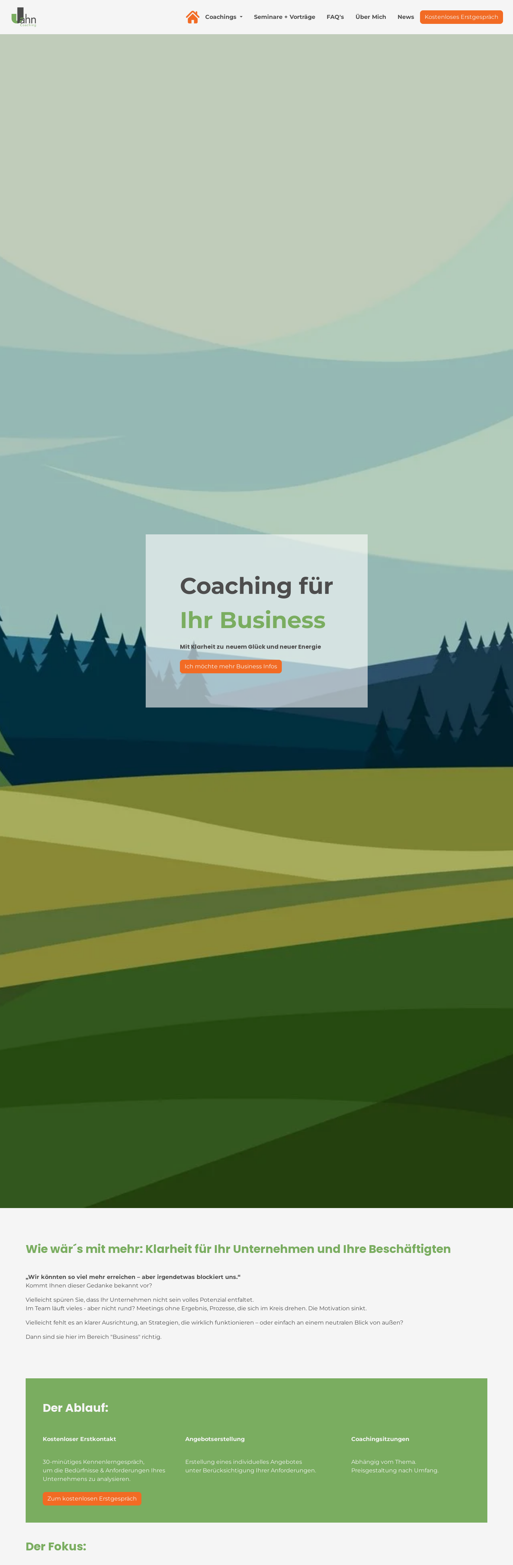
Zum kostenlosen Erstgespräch (92, 1498)
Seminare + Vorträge (284, 17)
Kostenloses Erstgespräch (461, 17)
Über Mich (371, 17)
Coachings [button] (221, 17)
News (406, 17)
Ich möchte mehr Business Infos (231, 666)
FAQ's (335, 17)
